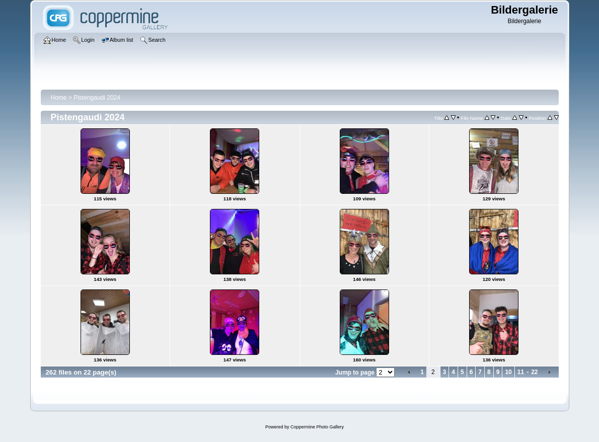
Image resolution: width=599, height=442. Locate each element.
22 (534, 372)
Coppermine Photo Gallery (317, 426)
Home (59, 97)
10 (508, 372)
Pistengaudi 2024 (96, 97)
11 (520, 372)
